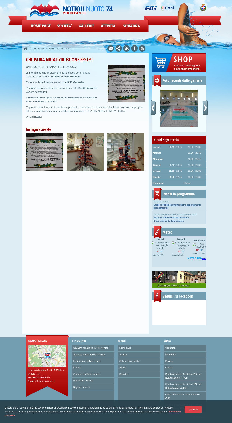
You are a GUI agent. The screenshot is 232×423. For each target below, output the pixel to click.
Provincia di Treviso (83, 380)
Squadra (123, 374)
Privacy (169, 361)
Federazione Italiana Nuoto (87, 361)
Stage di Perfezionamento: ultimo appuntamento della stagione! (179, 204)
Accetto (193, 409)
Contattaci (170, 348)
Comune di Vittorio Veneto (86, 374)
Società (123, 354)
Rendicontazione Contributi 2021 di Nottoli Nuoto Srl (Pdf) (183, 376)
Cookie (168, 367)
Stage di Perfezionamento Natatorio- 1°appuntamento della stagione (179, 217)
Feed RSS (170, 354)
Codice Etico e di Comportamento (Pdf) (182, 396)
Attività (122, 367)
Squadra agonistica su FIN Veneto (90, 348)
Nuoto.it (77, 367)
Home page (125, 348)
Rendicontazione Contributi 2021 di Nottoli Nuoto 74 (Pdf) (183, 386)
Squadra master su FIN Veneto (89, 354)
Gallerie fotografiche (129, 361)
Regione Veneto (81, 387)
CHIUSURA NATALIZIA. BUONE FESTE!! (53, 49)
